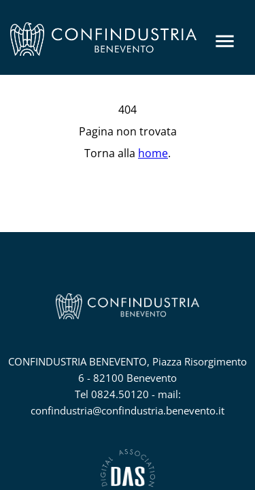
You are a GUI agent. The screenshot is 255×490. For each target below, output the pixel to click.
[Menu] (225, 41)
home (153, 153)
